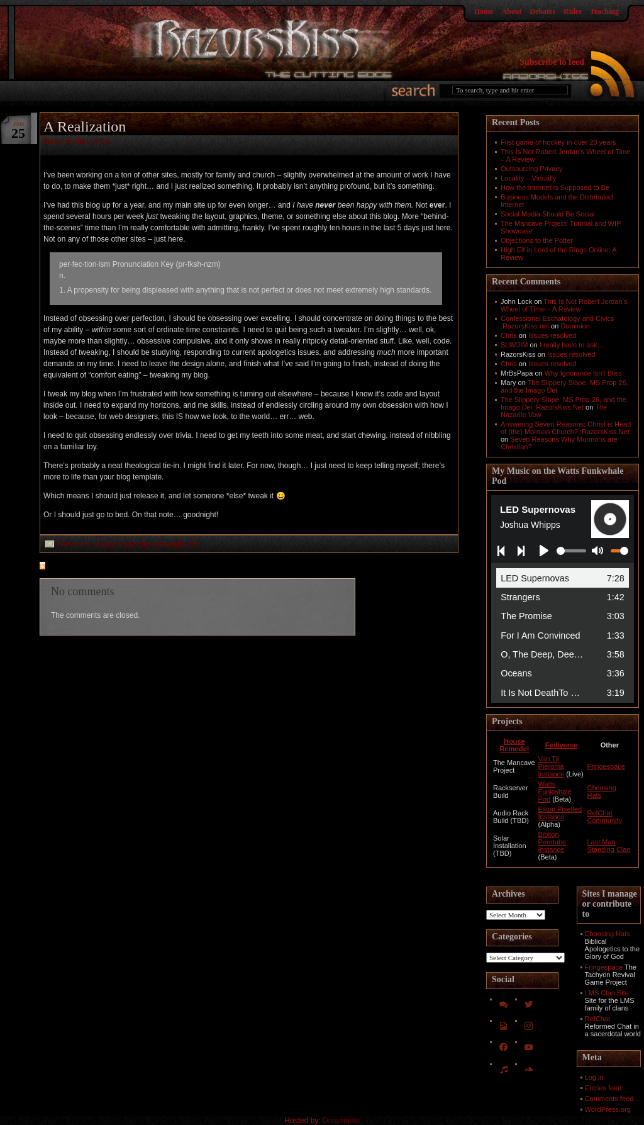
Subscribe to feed (551, 62)
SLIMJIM (514, 345)
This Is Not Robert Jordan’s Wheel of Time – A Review (564, 305)
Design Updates (163, 543)
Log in (594, 1077)
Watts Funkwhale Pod (555, 791)
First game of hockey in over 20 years (558, 142)
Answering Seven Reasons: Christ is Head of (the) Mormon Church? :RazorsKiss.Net (566, 427)
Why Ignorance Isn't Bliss (583, 373)
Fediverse (561, 745)
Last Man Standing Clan (608, 845)
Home (484, 11)
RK (194, 543)
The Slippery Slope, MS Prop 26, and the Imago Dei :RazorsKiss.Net (563, 403)
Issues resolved (552, 335)
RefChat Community (604, 816)
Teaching (604, 11)
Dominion (574, 326)
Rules (573, 11)
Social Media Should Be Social (548, 214)
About (511, 11)
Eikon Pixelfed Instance (560, 812)
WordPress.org (608, 1109)
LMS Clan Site (607, 993)
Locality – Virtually (528, 178)
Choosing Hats (607, 933)
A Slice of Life (115, 543)
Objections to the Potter (537, 240)
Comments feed (609, 1098)
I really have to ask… (572, 345)
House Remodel (514, 745)
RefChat (597, 1018)
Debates (542, 11)
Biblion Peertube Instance (552, 842)
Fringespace (606, 766)
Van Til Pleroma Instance (551, 766)
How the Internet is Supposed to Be (555, 187)
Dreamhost (341, 1120)
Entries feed (603, 1088)
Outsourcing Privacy (531, 168)
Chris (509, 335)
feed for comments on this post (104, 567)
